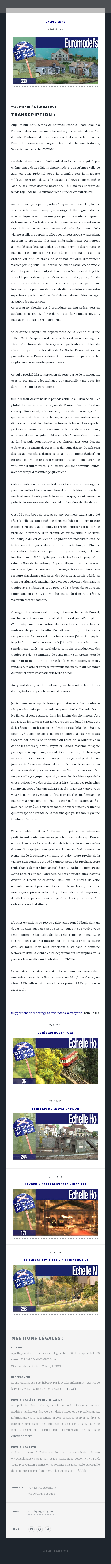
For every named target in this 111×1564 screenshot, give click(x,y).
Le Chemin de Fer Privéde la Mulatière (55, 1184)
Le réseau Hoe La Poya (55, 1032)
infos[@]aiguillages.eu (41, 1511)
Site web (71, 1388)
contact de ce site (21, 1436)
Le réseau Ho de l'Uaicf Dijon (55, 1108)
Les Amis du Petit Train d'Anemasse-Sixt (55, 1260)
